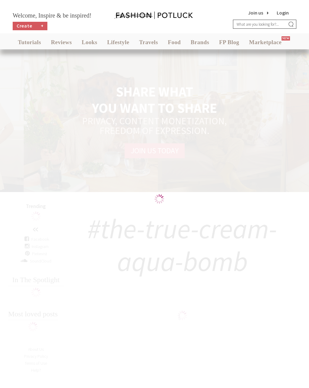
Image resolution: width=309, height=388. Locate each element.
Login (283, 12)
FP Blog (229, 42)
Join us (255, 13)
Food (174, 42)
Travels (148, 42)
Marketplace (265, 42)
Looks (89, 42)
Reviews (61, 42)
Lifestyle (118, 42)
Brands (200, 42)
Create (30, 26)
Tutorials (29, 42)
